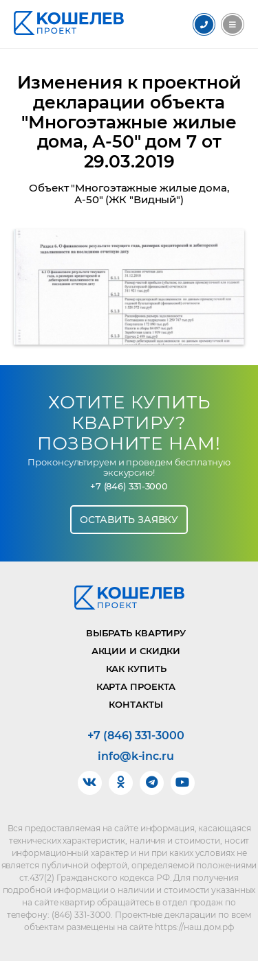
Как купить (136, 668)
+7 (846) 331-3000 (129, 486)
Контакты (135, 704)
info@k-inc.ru (136, 756)
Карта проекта (136, 686)
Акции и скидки (136, 650)
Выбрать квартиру (136, 632)
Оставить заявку (129, 519)
